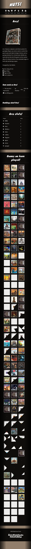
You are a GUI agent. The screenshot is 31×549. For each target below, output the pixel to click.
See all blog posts (8, 93)
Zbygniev (7, 138)
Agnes (6, 140)
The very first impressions (7, 90)
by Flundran (17, 90)
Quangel (7, 146)
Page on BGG (7, 73)
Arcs (22, 90)
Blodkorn (7, 129)
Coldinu (7, 135)
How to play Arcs (8, 75)
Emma (6, 143)
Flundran (7, 124)
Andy (6, 121)
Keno (6, 126)
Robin (6, 132)
